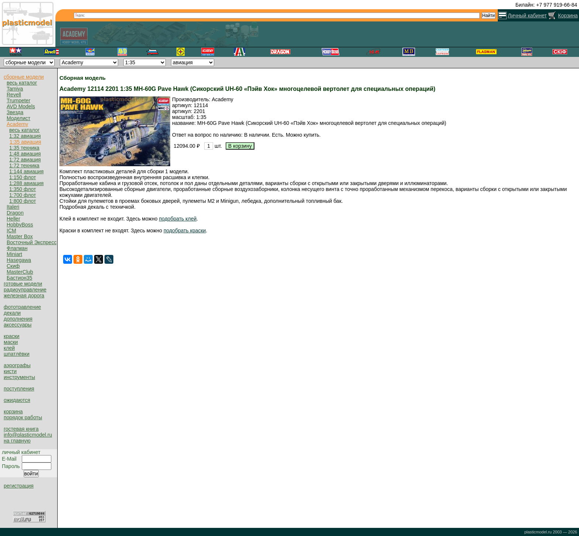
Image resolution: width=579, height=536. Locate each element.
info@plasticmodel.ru (28, 435)
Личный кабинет (527, 15)
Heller (13, 219)
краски (12, 336)
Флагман (17, 248)
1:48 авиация (25, 154)
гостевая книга (21, 429)
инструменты (19, 377)
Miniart (14, 254)
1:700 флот (22, 195)
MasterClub (20, 272)
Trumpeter (18, 100)
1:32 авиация (25, 136)
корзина (13, 411)
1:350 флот (22, 189)
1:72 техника (24, 165)
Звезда (15, 112)
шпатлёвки (17, 354)
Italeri (13, 207)
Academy (17, 124)
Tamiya (15, 89)
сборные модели (24, 77)
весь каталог (22, 83)
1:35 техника (24, 148)
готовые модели (23, 284)
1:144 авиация (26, 171)
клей (9, 348)
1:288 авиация (26, 183)
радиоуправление (25, 290)
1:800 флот (22, 201)
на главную (17, 441)
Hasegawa (19, 260)
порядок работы (23, 417)
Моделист (18, 118)
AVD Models (21, 106)
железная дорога (24, 295)
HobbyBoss (20, 225)
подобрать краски (185, 230)
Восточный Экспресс (31, 242)
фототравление (22, 307)
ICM (11, 230)
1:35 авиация (25, 142)
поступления (19, 389)
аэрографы (17, 365)
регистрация (19, 486)
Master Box (20, 236)
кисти (10, 371)
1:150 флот (22, 177)
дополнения (18, 319)
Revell (14, 95)
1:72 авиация (25, 160)
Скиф (13, 266)
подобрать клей (177, 219)
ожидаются (17, 400)
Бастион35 (19, 278)
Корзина (568, 15)
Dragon (15, 213)
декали (12, 313)
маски (11, 342)
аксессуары (17, 325)
